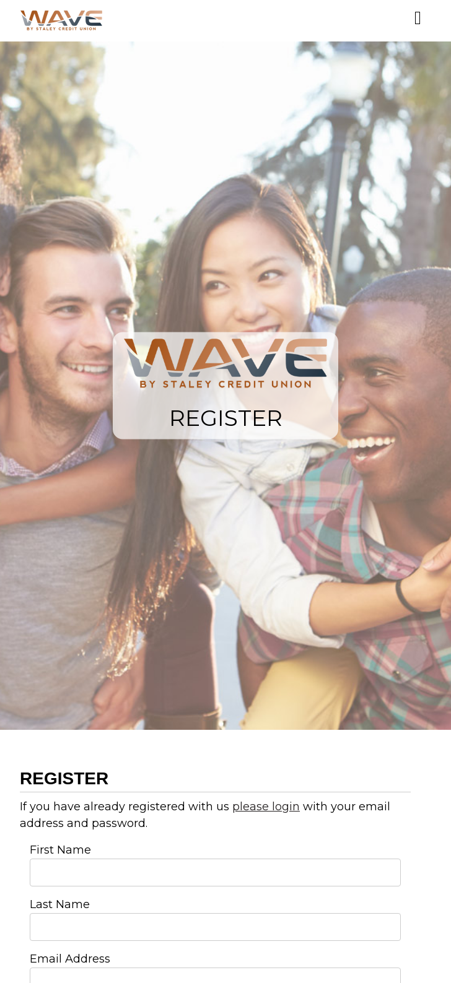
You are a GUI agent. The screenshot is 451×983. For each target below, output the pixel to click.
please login (266, 806)
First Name (60, 850)
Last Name (60, 904)
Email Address (70, 959)
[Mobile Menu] (418, 18)
